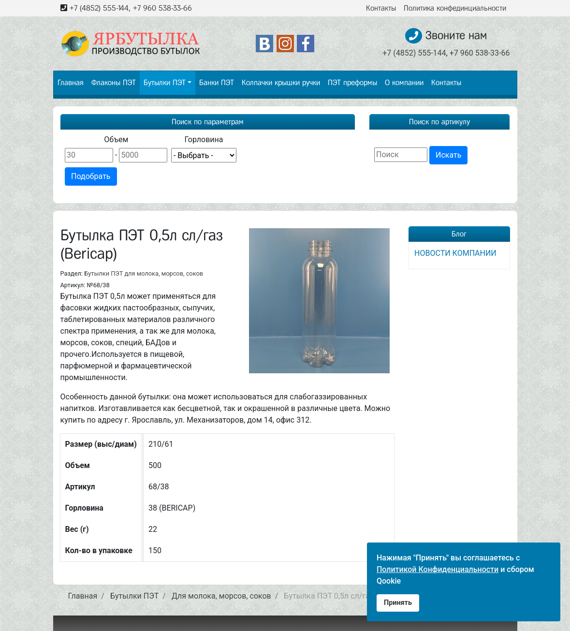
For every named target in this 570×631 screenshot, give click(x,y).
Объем (116, 139)
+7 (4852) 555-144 (99, 8)
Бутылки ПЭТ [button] (165, 82)
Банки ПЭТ (216, 82)
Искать (448, 155)
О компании (404, 82)
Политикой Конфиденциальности (437, 569)
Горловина (203, 139)
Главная (71, 82)
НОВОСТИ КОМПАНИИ (455, 253)
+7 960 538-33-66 (162, 8)
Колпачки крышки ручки (281, 82)
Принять (398, 603)
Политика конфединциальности (455, 8)
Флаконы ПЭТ (113, 82)
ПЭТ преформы (352, 82)
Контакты (381, 8)
